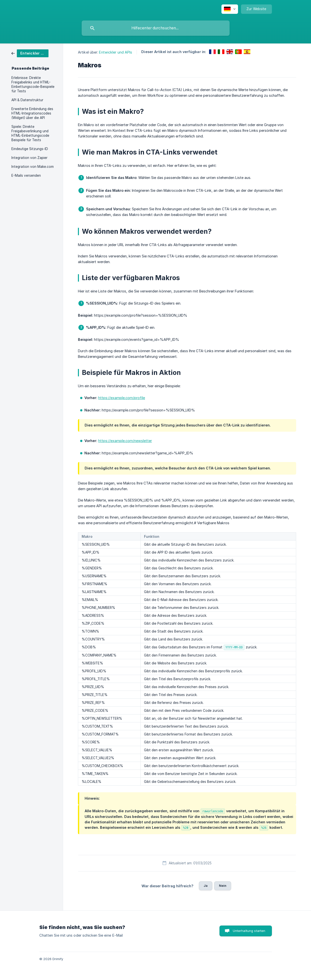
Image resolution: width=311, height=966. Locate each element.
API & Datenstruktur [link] (27, 100)
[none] (229, 9)
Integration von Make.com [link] (32, 167)
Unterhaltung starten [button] (249, 931)
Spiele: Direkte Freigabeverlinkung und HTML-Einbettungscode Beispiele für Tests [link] (30, 133)
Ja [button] (206, 886)
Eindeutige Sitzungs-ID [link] (29, 149)
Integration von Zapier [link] (29, 158)
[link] (29, 53)
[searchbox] (156, 28)
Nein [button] (223, 886)
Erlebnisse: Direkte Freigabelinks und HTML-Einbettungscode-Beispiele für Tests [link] (32, 84)
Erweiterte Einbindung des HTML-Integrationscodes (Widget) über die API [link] (32, 113)
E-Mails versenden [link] (26, 175)
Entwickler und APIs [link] (115, 52)
